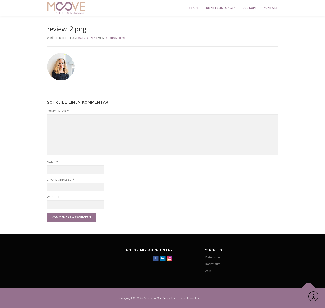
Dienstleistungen (221, 7)
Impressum (212, 264)
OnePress (163, 298)
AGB (208, 271)
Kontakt (271, 7)
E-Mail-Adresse (61, 179)
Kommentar (58, 111)
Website (53, 197)
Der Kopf (250, 7)
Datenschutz (213, 257)
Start (194, 7)
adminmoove (116, 38)
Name (52, 162)
